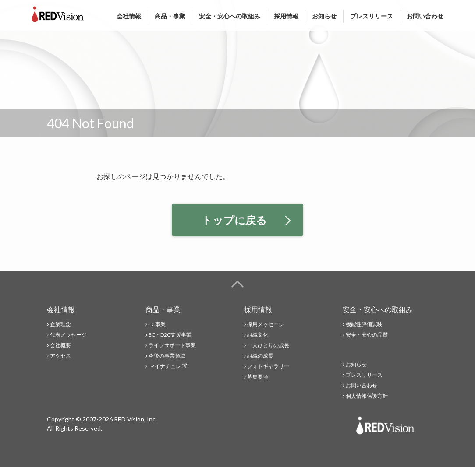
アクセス (60, 355)
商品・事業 (170, 16)
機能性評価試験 (364, 324)
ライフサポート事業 (172, 345)
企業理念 (60, 324)
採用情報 (286, 16)
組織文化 (257, 334)
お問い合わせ (425, 16)
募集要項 (257, 376)
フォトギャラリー (268, 366)
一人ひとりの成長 (268, 345)
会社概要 (60, 345)
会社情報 (129, 16)
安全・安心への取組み (229, 16)
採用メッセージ (265, 324)
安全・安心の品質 (367, 334)
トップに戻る (246, 220)
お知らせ (324, 16)
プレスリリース (371, 16)
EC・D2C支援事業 (170, 334)
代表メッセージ (68, 334)
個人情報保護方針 (367, 396)
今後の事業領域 (167, 355)
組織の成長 (260, 355)
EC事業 (157, 324)
